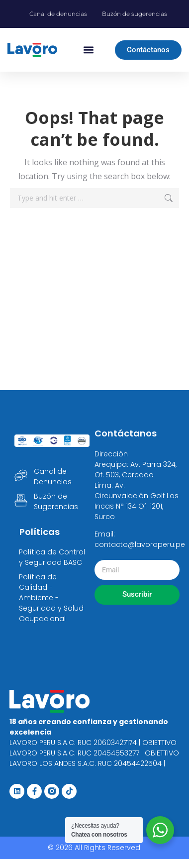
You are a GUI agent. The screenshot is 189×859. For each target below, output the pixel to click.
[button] (88, 50)
